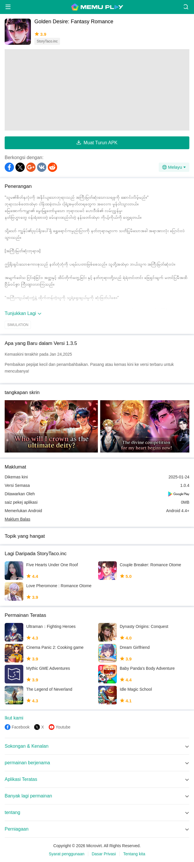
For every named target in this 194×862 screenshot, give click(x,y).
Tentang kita (134, 854)
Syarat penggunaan (66, 854)
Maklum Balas (17, 519)
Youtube (63, 727)
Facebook (20, 727)
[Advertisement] (97, 90)
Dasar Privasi (104, 854)
